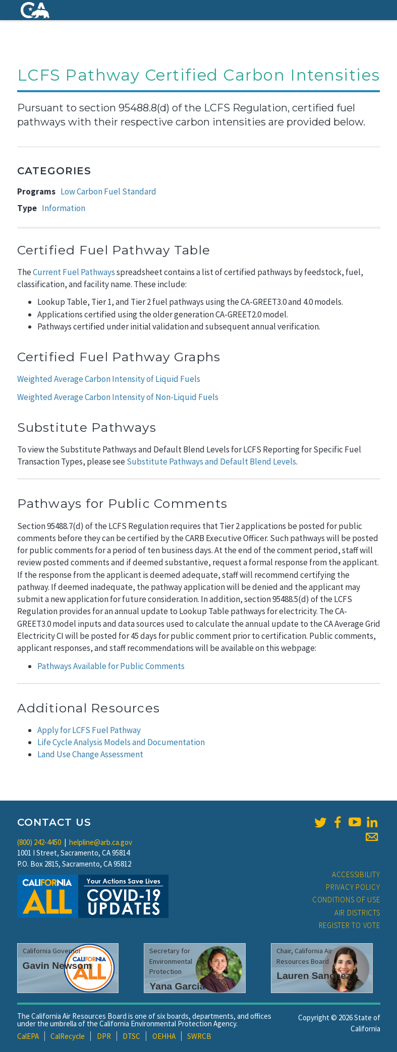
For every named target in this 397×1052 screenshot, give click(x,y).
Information (63, 208)
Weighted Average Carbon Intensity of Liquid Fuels (108, 378)
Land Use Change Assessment (90, 754)
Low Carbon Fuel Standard (108, 191)
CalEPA (28, 1036)
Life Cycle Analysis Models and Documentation (121, 742)
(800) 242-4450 (39, 842)
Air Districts (357, 912)
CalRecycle (67, 1036)
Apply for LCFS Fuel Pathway (89, 730)
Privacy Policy (353, 887)
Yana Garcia (177, 986)
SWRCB (199, 1036)
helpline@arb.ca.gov (100, 842)
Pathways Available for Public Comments (111, 666)
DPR (104, 1036)
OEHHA (164, 1036)
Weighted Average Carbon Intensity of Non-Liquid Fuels (117, 397)
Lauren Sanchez (313, 975)
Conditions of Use (346, 899)
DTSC (131, 1036)
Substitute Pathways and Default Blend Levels (211, 461)
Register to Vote (349, 925)
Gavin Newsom (57, 965)
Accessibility (356, 874)
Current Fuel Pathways (74, 272)
